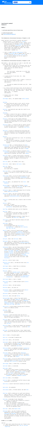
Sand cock (5, 161)
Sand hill (5, 260)
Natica (19, 343)
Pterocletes (6, 257)
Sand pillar (5, 314)
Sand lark (5, 270)
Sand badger (5, 98)
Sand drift (5, 199)
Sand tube (5, 399)
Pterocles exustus (9, 253)
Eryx (17, 370)
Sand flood (5, 219)
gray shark (20, 355)
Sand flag (5, 209)
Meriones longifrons (11, 34)
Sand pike (5, 310)
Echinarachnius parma (14, 196)
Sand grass (5, 241)
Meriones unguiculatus (18, 52)
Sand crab (5, 166)
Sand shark (5, 352)
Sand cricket (6, 175)
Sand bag (5, 102)
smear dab (8, 228)
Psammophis (8, 375)
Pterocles (11, 251)
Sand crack (5, 171)
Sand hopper (5, 266)
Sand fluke (5, 223)
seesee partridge (10, 304)
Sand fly (5, 230)
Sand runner (5, 339)
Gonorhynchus (9, 206)
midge (5, 236)
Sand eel (5, 203)
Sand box (5, 136)
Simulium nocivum (20, 232)
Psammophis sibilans (21, 375)
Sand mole (5, 287)
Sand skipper (6, 363)
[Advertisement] (21, 13)
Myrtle (18, 295)
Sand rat (5, 335)
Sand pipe (16, 238)
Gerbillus (21, 44)
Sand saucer (5, 342)
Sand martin (5, 285)
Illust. (24, 181)
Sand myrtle (5, 295)
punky (23, 235)
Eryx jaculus (23, 371)
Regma (27, 148)
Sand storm (5, 383)
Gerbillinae (18, 45)
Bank (27, 389)
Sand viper (5, 408)
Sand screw (5, 348)
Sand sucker (5, 387)
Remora (17, 356)
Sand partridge (6, 298)
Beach (23, 217)
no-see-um (19, 235)
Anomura (27, 153)
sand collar (19, 345)
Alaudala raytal (16, 272)
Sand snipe (5, 377)
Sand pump (5, 330)
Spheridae (13, 413)
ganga (17, 250)
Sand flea (5, 211)
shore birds (26, 127)
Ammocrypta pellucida (13, 191)
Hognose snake (17, 408)
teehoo (18, 304)
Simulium (20, 231)
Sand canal (5, 155)
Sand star (5, 380)
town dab (13, 228)
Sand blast (5, 130)
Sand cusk (5, 181)
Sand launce (5, 279)
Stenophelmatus (23, 177)
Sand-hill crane (6, 262)
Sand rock (5, 337)
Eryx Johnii (10, 373)
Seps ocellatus (13, 361)
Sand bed (5, 118)
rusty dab (20, 186)
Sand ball (5, 109)
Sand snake (5, 368)
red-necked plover (24, 276)
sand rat (5, 34)
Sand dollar (5, 193)
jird (5, 55)
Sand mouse (5, 293)
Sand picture (6, 306)
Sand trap (5, 393)
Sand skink (5, 358)
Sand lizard (5, 281)
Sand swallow (6, 389)
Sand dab (5, 185)
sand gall (9, 323)
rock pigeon (10, 250)
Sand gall (5, 238)
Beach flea (16, 217)
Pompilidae (6, 413)
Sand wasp (5, 411)
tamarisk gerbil (16, 54)
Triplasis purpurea (24, 242)
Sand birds (5, 124)
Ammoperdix (18, 299)
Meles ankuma (25, 98)
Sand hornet (5, 268)
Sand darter (5, 190)
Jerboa (23, 41)
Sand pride (5, 325)
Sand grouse (5, 247)
